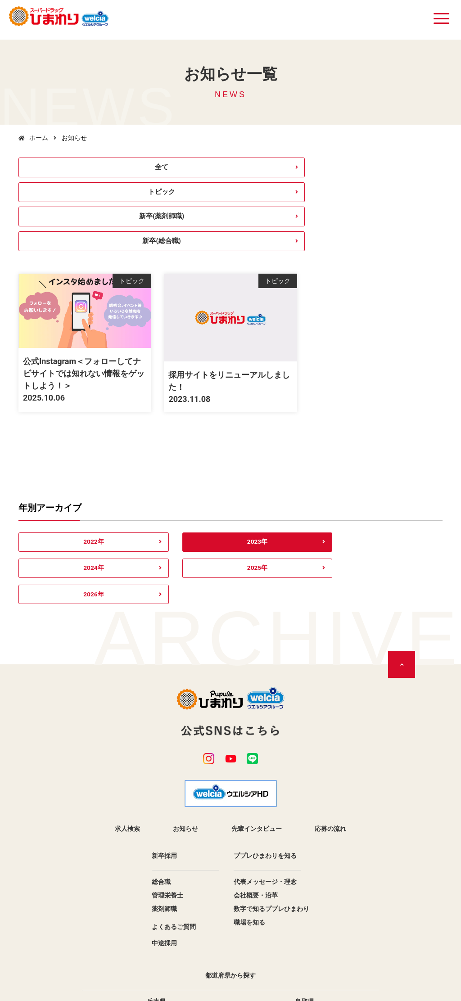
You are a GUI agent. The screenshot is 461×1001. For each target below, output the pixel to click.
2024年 (231, 477)
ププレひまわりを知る (265, 740)
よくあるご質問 (174, 812)
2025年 (317, 477)
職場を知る (249, 807)
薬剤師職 (164, 794)
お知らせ (185, 713)
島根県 (156, 900)
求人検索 (127, 713)
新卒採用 (164, 740)
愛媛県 (304, 927)
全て (68, 169)
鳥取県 (304, 886)
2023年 (144, 477)
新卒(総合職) (392, 169)
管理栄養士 (167, 780)
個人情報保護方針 (194, 953)
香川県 (156, 927)
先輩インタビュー (256, 713)
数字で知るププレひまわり (271, 794)
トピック (176, 169)
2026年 (404, 477)
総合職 (161, 767)
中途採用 (164, 828)
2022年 (57, 477)
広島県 (156, 913)
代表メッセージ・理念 (265, 767)
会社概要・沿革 (256, 780)
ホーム (38, 137)
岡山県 (304, 900)
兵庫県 (156, 886)
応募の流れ (330, 713)
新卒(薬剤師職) (284, 169)
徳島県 (304, 913)
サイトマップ (256, 953)
